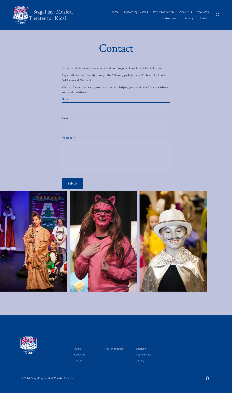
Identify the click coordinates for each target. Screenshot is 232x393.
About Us (185, 12)
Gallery (188, 18)
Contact (203, 18)
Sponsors (203, 12)
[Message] (116, 157)
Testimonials (170, 18)
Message (68, 138)
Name (65, 99)
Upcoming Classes (136, 12)
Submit (72, 183)
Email (66, 118)
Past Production (163, 12)
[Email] (116, 126)
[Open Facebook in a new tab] (207, 378)
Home (115, 12)
